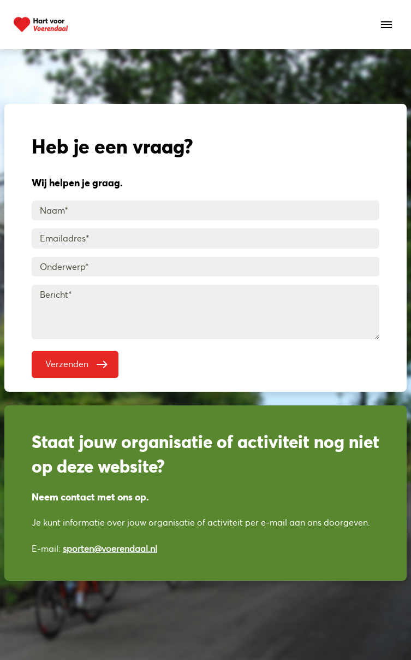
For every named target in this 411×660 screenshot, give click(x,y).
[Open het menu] (386, 24)
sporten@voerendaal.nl (110, 548)
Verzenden (79, 362)
